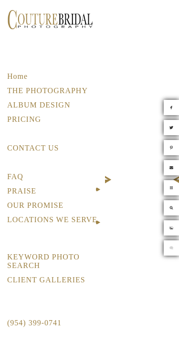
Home (17, 76)
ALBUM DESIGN (38, 105)
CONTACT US (33, 148)
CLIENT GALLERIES (46, 280)
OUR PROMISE (35, 205)
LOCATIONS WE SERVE (52, 219)
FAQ (15, 176)
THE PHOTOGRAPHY (47, 90)
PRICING (24, 119)
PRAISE (21, 191)
